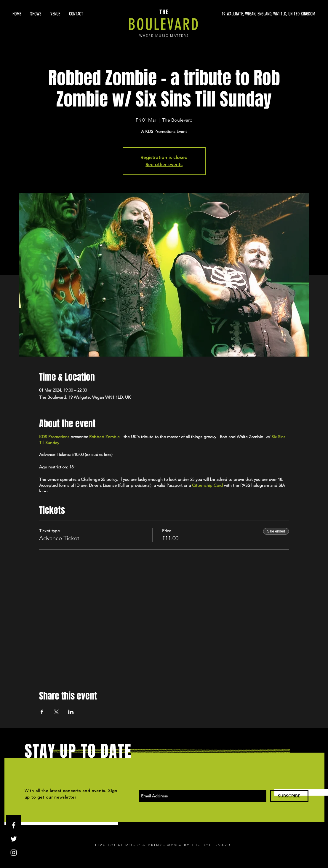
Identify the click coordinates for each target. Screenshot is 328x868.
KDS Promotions (54, 436)
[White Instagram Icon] (13, 852)
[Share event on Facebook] (42, 712)
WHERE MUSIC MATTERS (164, 36)
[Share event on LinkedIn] (71, 712)
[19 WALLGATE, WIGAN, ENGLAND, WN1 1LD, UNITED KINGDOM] (259, 14)
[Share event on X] (56, 712)
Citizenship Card (207, 485)
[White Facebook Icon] (13, 825)
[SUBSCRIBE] (289, 796)
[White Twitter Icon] (13, 839)
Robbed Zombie (104, 436)
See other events (164, 164)
